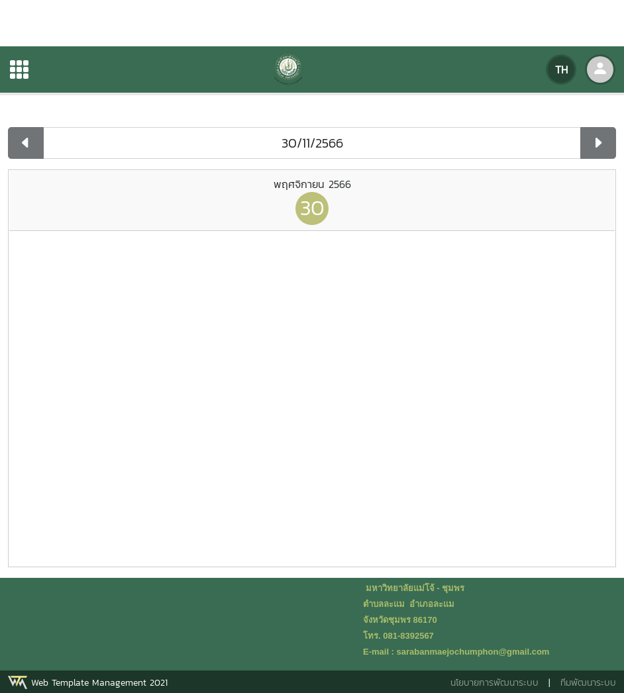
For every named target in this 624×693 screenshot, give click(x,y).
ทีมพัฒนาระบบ (588, 683)
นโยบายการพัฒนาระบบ (494, 683)
